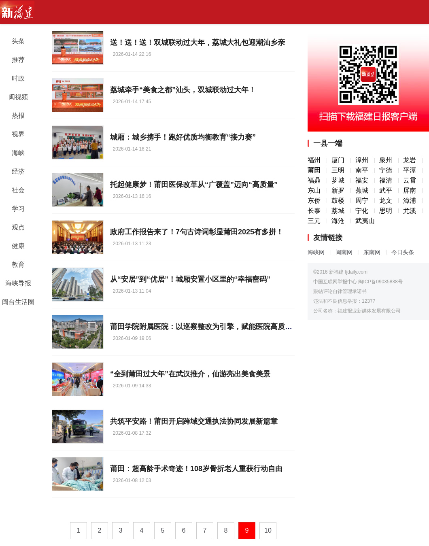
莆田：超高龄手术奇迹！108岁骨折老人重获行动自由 (196, 469)
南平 (361, 170)
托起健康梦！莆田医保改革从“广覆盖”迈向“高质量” (194, 185)
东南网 (371, 252)
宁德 (385, 170)
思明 (385, 210)
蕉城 (361, 190)
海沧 (337, 220)
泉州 (385, 160)
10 (268, 530)
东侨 (314, 200)
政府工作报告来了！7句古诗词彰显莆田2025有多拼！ (196, 232)
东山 (314, 190)
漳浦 (409, 200)
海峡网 (316, 252)
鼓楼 (337, 200)
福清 (385, 180)
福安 (361, 180)
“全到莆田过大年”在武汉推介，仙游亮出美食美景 (190, 374)
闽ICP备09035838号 (380, 282)
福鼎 (314, 180)
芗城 (337, 180)
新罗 (337, 190)
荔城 (337, 210)
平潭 (409, 170)
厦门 (337, 160)
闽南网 (344, 252)
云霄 (409, 180)
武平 (385, 190)
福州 (314, 160)
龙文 (385, 200)
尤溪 (409, 210)
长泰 (314, 210)
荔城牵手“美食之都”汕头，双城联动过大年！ (183, 90)
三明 (337, 170)
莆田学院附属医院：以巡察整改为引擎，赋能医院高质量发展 (208, 327)
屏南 (409, 190)
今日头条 (402, 252)
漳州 (361, 160)
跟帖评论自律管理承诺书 (340, 291)
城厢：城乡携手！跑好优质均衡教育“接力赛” (183, 137)
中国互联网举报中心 (335, 282)
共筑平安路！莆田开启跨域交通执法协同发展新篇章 (194, 421)
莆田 (314, 170)
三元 (314, 220)
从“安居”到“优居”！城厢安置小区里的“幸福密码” (190, 279)
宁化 (361, 210)
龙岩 (409, 160)
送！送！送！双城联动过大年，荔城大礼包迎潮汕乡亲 (197, 42)
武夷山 (365, 220)
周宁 (361, 200)
